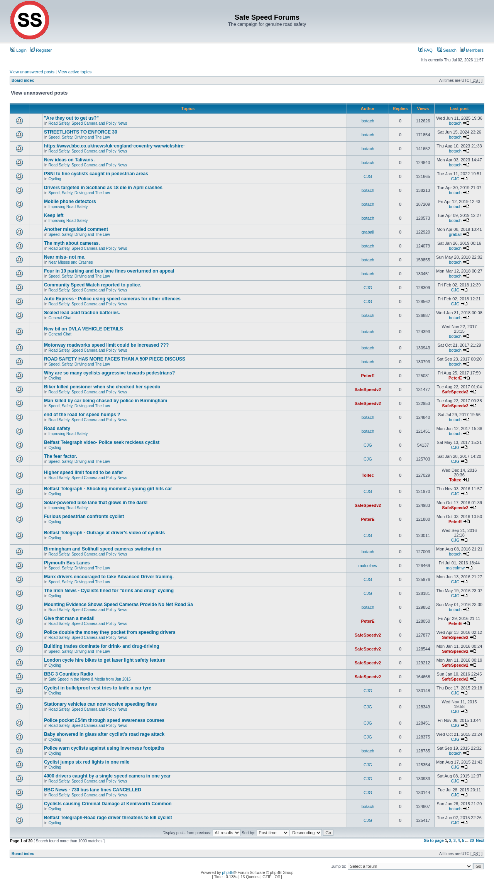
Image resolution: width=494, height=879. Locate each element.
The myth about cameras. (72, 243)
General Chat (59, 318)
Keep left (54, 215)
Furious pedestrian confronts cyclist (84, 516)
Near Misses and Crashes (70, 262)
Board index (23, 80)
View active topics (74, 71)
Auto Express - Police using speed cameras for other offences (112, 298)
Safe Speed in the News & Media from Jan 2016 (89, 679)
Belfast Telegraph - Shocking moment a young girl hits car (108, 488)
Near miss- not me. (64, 257)
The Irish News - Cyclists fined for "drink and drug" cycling (109, 590)
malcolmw (368, 565)
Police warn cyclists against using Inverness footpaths (104, 748)
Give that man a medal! (69, 618)
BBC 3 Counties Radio (68, 674)
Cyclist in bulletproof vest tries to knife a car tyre (97, 688)
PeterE (368, 375)
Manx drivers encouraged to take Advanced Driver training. (109, 576)
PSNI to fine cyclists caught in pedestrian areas (96, 173)
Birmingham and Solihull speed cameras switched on (102, 549)
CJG (368, 176)
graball (367, 232)
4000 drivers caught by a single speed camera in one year (107, 776)
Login (18, 50)
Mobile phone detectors (70, 201)
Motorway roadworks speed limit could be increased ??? (106, 345)
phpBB (227, 873)
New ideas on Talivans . (70, 160)
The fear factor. (60, 456)
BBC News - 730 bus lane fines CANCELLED (92, 790)
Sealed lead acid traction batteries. (82, 312)
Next (480, 840)
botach (367, 121)
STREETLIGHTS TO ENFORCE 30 (80, 132)
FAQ (425, 50)
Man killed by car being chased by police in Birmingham (105, 400)
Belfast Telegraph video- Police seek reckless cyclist (101, 442)
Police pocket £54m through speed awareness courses (104, 720)
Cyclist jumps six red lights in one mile (86, 762)
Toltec (368, 475)
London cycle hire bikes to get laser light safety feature (104, 660)
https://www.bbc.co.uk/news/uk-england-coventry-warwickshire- (114, 146)
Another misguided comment (76, 229)
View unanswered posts (32, 71)
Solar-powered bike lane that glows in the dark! (96, 502)
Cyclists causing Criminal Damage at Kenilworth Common (108, 803)
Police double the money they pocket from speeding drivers (110, 632)
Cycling (54, 179)
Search (447, 50)
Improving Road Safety (68, 207)
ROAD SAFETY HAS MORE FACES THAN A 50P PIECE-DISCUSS (114, 359)
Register (41, 50)
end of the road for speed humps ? (82, 414)
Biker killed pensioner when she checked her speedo (102, 387)
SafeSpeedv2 (368, 389)
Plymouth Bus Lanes (67, 563)
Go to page (434, 840)
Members (472, 50)
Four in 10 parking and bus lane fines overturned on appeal (109, 271)
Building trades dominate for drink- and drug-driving (101, 646)
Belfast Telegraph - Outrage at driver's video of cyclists (104, 532)
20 (472, 840)
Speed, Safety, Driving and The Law (79, 137)
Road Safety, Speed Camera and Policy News (87, 123)
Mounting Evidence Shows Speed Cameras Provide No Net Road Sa (118, 604)
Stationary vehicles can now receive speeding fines (100, 704)
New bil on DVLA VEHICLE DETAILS (83, 329)
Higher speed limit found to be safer (83, 472)
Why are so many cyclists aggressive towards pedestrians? (109, 373)
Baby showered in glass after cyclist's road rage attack (104, 734)
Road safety (57, 428)
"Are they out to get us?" (71, 118)
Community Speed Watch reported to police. (92, 285)
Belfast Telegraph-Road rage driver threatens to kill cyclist (108, 817)
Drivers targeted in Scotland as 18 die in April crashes (103, 187)
